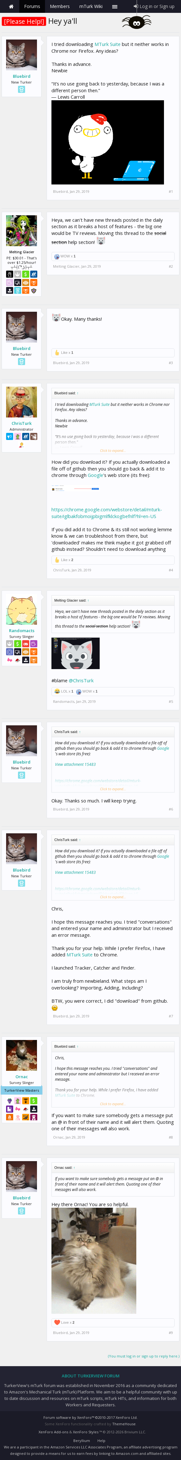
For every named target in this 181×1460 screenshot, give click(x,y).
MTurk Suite (108, 44)
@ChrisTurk (81, 680)
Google (95, 475)
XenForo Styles (85, 1431)
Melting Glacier (66, 266)
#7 (171, 1016)
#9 (171, 1332)
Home (11, 6)
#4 (171, 570)
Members (60, 6)
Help (101, 1440)
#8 (171, 1137)
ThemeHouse (124, 1423)
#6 (171, 809)
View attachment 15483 (75, 764)
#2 (171, 266)
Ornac (21, 1076)
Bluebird (22, 76)
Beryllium (81, 1440)
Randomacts (21, 630)
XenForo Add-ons (53, 1431)
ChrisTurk (22, 423)
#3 (171, 363)
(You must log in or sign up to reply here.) (143, 1356)
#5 (171, 701)
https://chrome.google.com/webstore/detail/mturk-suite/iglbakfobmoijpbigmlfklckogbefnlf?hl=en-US (106, 512)
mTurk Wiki (91, 6)
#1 (171, 191)
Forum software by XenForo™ (90, 1417)
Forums (32, 6)
